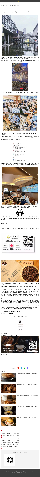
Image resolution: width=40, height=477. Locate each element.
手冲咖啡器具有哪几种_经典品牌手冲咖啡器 (10, 442)
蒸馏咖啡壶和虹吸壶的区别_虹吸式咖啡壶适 (10, 433)
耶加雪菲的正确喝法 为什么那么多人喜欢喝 (10, 446)
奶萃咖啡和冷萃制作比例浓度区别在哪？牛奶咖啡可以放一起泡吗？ (28, 373)
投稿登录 (32, 471)
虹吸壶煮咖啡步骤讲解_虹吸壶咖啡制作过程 (10, 435)
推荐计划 (24, 471)
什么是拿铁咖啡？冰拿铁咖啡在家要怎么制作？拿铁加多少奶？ (27, 417)
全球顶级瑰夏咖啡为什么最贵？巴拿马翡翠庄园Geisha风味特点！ (27, 384)
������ (14, 368)
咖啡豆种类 (7, 333)
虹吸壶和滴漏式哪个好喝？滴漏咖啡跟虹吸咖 (10, 438)
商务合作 (15, 471)
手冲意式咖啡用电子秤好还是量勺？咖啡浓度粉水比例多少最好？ (27, 395)
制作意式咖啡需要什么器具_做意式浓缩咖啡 (10, 444)
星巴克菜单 (3, 333)
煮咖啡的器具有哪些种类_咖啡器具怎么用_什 (10, 440)
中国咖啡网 (25, 472)
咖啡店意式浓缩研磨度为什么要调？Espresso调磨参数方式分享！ (27, 406)
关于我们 (7, 471)
